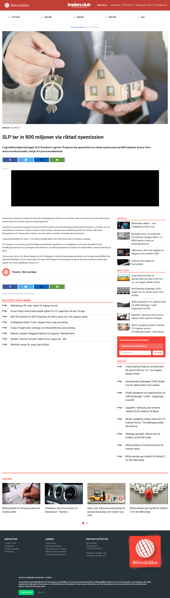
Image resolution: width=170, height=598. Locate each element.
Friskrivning (50, 543)
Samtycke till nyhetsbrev (134, 346)
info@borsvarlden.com (96, 553)
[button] (83, 523)
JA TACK (158, 353)
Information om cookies (56, 549)
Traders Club (10, 543)
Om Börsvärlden (12, 549)
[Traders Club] (79, 5)
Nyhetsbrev (102, 5)
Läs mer (41, 592)
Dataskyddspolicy (53, 546)
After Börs (127, 5)
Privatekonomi (160, 5)
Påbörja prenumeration (55, 551)
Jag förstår (26, 592)
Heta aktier (115, 5)
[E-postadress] (135, 353)
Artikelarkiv (9, 551)
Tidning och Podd (143, 5)
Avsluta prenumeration (55, 554)
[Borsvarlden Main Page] (17, 5)
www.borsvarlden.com (96, 556)
